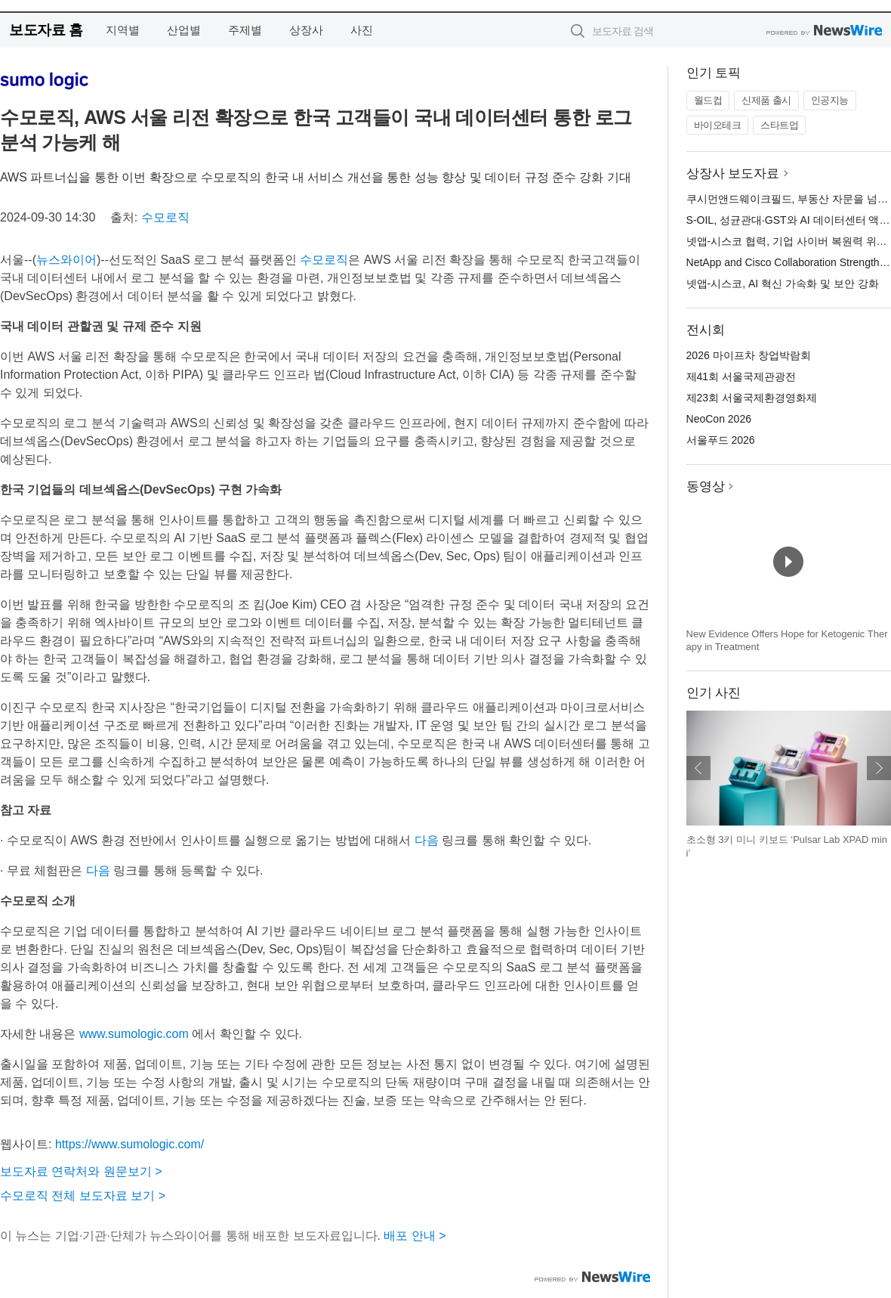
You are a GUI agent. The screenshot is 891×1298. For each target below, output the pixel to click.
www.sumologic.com (134, 1033)
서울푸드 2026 (720, 440)
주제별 (245, 29)
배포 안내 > (415, 1235)
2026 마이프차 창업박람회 (748, 355)
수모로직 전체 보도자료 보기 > (82, 1195)
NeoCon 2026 (718, 419)
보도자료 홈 (45, 30)
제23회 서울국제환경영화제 (751, 398)
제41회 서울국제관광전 (741, 376)
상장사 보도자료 (733, 173)
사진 (361, 29)
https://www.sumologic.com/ (129, 1144)
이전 (698, 768)
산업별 (184, 29)
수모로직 (165, 217)
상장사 (306, 29)
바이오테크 (717, 125)
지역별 (123, 29)
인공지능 (830, 100)
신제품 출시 (766, 100)
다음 (427, 840)
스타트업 (779, 125)
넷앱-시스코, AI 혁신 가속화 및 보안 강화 (782, 283)
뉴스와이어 (66, 259)
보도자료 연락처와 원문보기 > (81, 1171)
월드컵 (708, 100)
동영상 (705, 486)
